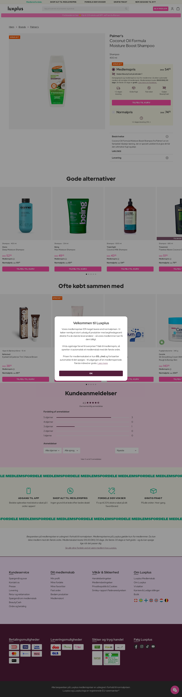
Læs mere (103, 363)
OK (91, 373)
